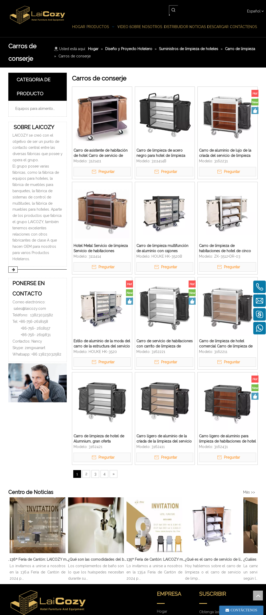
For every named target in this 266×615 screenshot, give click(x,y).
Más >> (249, 492)
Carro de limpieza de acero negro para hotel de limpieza (160, 153)
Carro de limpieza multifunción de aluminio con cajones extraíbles (162, 248)
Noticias (163, 553)
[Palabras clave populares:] (173, 10)
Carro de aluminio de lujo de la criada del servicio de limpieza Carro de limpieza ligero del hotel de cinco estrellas (225, 153)
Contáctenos (167, 589)
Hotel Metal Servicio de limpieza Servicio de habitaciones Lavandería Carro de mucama (101, 248)
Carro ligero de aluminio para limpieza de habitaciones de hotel (227, 438)
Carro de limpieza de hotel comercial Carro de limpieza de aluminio (225, 344)
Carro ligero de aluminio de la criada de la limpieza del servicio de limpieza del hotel (164, 439)
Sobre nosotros (170, 546)
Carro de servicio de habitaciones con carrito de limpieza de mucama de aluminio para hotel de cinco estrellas (164, 344)
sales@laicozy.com (30, 308)
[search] (212, 548)
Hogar (162, 531)
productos (166, 539)
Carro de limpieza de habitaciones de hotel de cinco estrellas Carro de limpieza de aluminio (225, 248)
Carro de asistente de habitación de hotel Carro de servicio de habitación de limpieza (101, 153)
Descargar (165, 568)
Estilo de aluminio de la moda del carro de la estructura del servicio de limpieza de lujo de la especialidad (102, 344)
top (258, 595)
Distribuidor (166, 560)
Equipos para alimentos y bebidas (39, 108)
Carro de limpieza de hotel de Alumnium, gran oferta (99, 438)
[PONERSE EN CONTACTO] (37, 382)
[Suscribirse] (242, 548)
